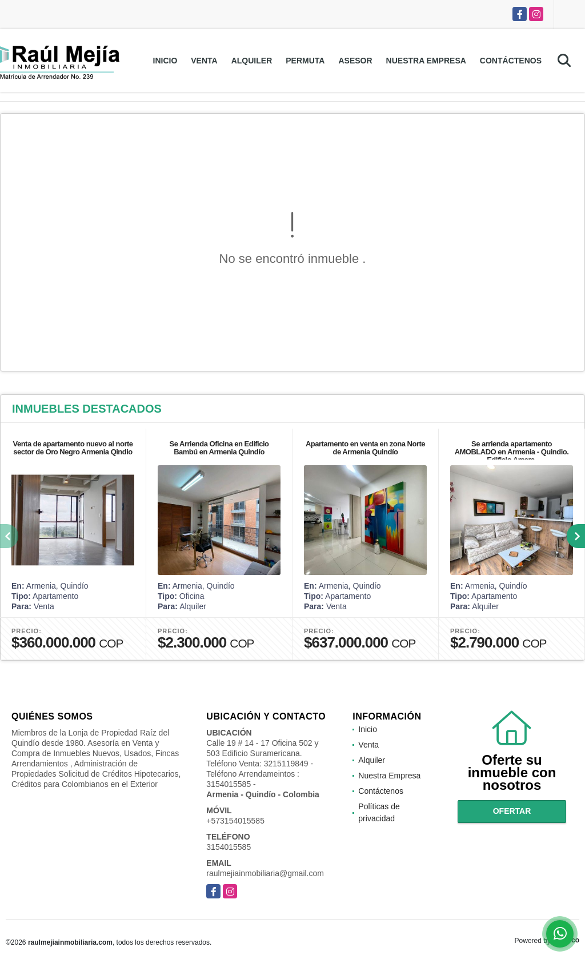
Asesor (355, 60)
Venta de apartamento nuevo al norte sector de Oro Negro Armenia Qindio (73, 447)
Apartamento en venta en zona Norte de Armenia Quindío (365, 447)
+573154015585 (235, 820)
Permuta (305, 60)
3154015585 (228, 847)
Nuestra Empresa (426, 60)
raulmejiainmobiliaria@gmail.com (265, 873)
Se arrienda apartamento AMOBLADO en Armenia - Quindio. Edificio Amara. (512, 451)
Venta (204, 60)
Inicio (165, 60)
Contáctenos (511, 60)
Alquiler (252, 60)
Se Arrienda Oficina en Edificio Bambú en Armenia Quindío (219, 447)
